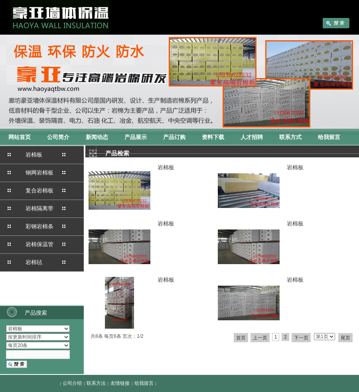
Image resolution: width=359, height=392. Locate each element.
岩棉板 (34, 154)
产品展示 (135, 137)
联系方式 (290, 137)
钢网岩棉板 (39, 172)
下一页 (301, 338)
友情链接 (120, 383)
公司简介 (58, 137)
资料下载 (213, 137)
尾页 (345, 338)
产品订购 (174, 137)
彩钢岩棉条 (39, 226)
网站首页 (19, 137)
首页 (241, 338)
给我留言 (329, 137)
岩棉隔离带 (39, 208)
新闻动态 (97, 137)
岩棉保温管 (39, 244)
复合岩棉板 (39, 190)
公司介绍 (72, 383)
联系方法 (96, 383)
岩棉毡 (34, 262)
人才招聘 (252, 137)
